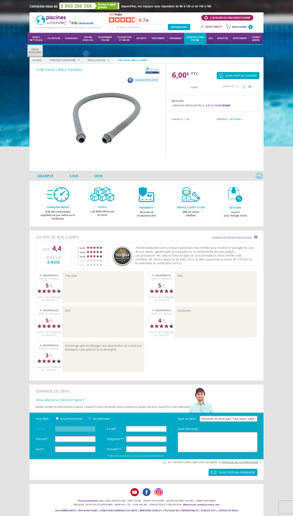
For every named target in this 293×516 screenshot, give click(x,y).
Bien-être (222, 38)
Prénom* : (42, 439)
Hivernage (175, 38)
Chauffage (71, 38)
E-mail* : (112, 429)
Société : (41, 429)
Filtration (53, 38)
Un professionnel (71, 419)
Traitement (158, 38)
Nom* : (40, 449)
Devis (99, 176)
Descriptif (46, 176)
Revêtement (240, 38)
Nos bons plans (87, 510)
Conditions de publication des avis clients (232, 236)
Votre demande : (188, 429)
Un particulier (101, 419)
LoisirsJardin (256, 39)
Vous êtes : (43, 419)
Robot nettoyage (36, 39)
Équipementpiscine (105, 39)
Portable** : (114, 449)
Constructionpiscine (195, 39)
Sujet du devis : (187, 419)
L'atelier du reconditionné (230, 18)
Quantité (228, 86)
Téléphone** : (116, 439)
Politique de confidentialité (240, 462)
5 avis (74, 176)
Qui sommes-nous (65, 510)
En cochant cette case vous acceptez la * (214, 462)
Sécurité (141, 38)
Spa (211, 38)
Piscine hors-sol (88, 39)
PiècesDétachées (35, 51)
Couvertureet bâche (124, 39)
